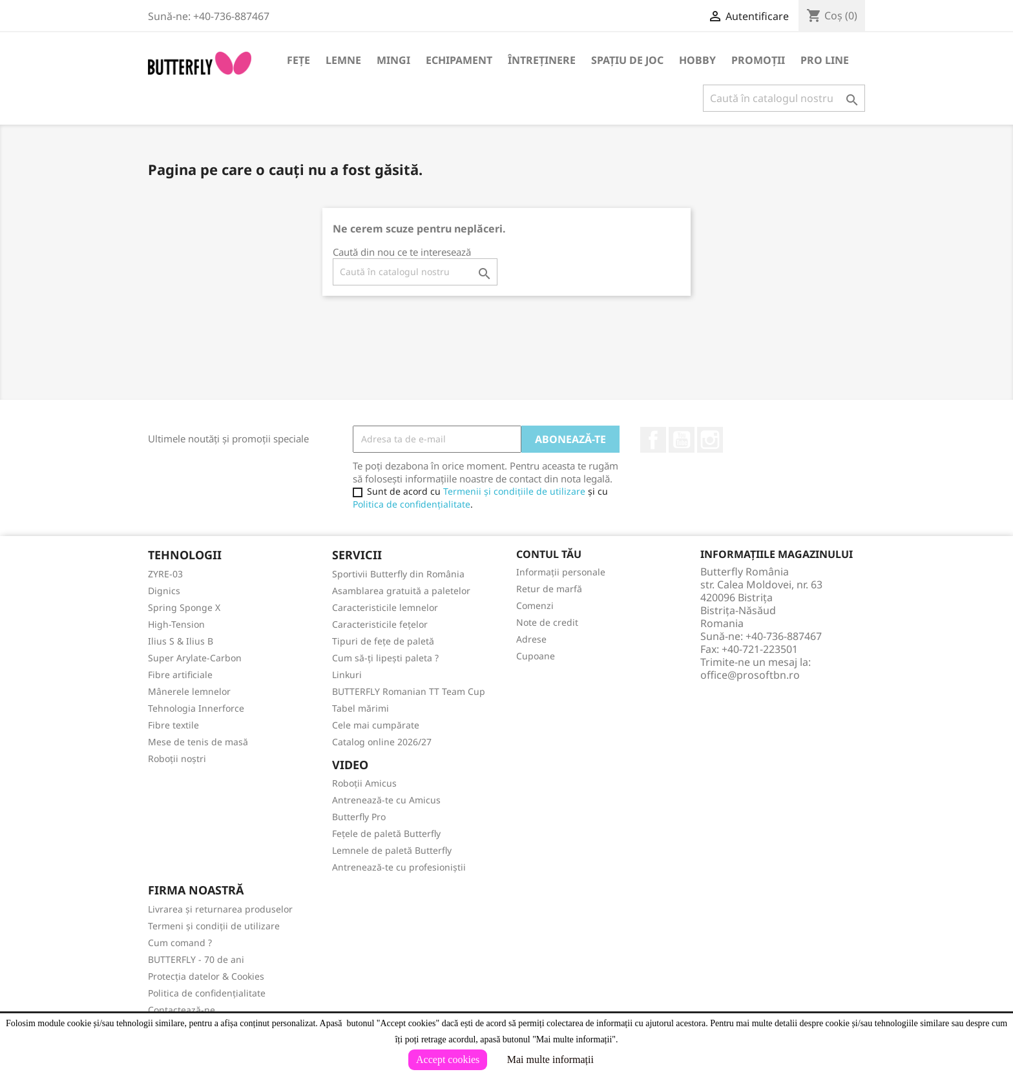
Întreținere (542, 60)
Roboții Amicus (364, 783)
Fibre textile (173, 725)
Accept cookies (447, 1059)
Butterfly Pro (359, 817)
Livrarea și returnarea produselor (220, 909)
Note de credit (547, 622)
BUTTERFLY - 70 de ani (196, 959)
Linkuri (347, 674)
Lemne (343, 60)
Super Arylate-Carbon (195, 658)
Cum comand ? (180, 942)
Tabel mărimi (360, 708)
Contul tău (548, 554)
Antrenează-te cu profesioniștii (399, 867)
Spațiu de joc (627, 60)
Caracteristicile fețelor (380, 624)
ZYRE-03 (165, 574)
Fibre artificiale (180, 674)
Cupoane (535, 656)
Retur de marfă (549, 589)
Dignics (164, 590)
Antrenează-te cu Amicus (386, 800)
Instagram (710, 440)
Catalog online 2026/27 (382, 742)
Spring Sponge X (184, 607)
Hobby (697, 60)
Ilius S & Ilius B (180, 641)
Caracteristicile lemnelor (385, 607)
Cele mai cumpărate (375, 725)
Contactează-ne (181, 1010)
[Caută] (784, 98)
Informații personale (560, 572)
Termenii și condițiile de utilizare (514, 491)
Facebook (653, 440)
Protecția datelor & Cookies (206, 976)
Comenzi (535, 605)
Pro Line (824, 60)
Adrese (531, 639)
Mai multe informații (550, 1059)
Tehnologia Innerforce (196, 708)
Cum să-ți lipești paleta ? (385, 658)
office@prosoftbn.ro (750, 675)
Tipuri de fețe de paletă (383, 641)
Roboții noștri (177, 758)
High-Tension (176, 624)
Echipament (459, 60)
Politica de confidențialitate (411, 504)
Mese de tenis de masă (198, 742)
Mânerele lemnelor (189, 691)
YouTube (681, 440)
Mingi (393, 60)
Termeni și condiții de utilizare (214, 926)
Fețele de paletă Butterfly (386, 833)
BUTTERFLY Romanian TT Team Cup (408, 691)
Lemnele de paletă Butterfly (392, 850)
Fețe (298, 60)
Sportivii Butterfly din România (398, 574)
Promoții (758, 60)
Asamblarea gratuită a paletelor (401, 590)
